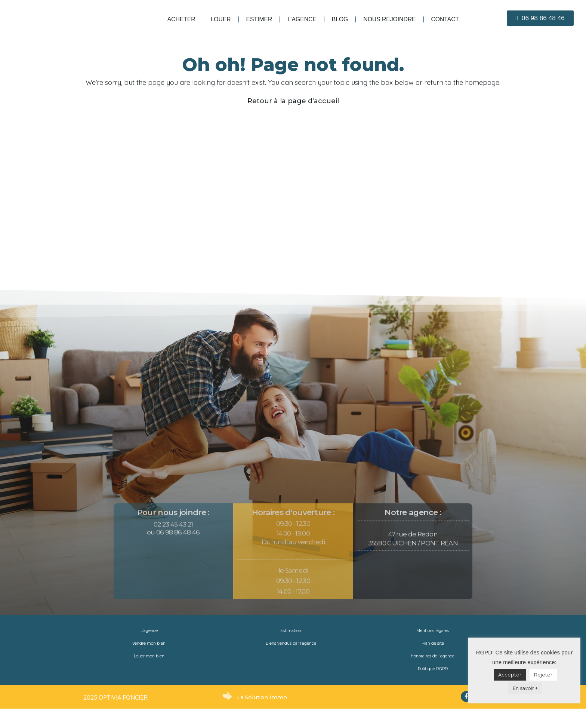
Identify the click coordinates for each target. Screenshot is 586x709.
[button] (540, 18)
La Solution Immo (262, 697)
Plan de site (432, 644)
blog (340, 19)
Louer (221, 19)
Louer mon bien (149, 656)
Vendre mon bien (149, 644)
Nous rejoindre (389, 19)
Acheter (181, 19)
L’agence (302, 19)
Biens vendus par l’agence (291, 644)
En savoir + (525, 688)
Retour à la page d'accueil (293, 101)
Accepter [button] (509, 675)
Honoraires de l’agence (433, 656)
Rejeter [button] (543, 675)
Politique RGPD (432, 669)
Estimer (259, 19)
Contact (445, 19)
